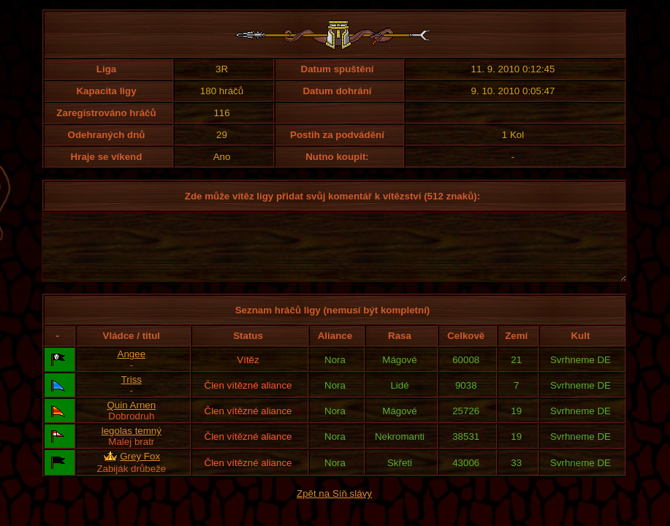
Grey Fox (140, 469)
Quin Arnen (131, 418)
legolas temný (131, 443)
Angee (132, 367)
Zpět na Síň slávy (334, 506)
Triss (131, 392)
